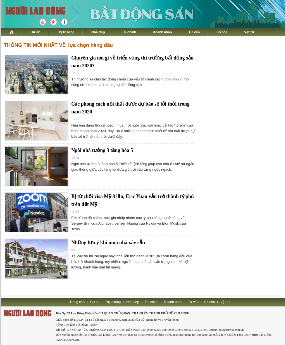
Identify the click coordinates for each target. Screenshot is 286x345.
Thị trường (66, 32)
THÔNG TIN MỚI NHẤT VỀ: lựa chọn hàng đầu (58, 45)
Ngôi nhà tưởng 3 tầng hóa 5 (102, 150)
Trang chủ (77, 302)
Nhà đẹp (98, 32)
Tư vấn (194, 32)
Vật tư (249, 32)
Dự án (35, 32)
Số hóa (221, 32)
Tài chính (129, 32)
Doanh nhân (162, 32)
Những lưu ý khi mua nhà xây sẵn (108, 242)
